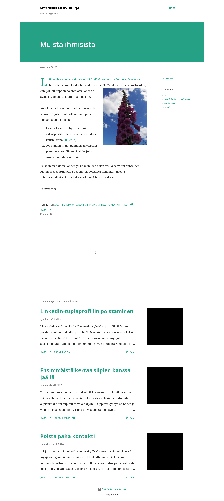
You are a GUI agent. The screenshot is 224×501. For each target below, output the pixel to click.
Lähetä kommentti (64, 418)
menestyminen (168, 103)
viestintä (166, 107)
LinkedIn (69, 140)
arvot (164, 95)
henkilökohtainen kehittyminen (176, 99)
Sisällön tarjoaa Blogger (112, 489)
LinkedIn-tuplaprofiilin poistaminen (86, 311)
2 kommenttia (62, 352)
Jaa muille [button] (167, 78)
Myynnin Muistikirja (59, 8)
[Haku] (172, 8)
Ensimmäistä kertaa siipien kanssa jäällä (85, 374)
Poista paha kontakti (67, 436)
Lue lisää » (130, 352)
